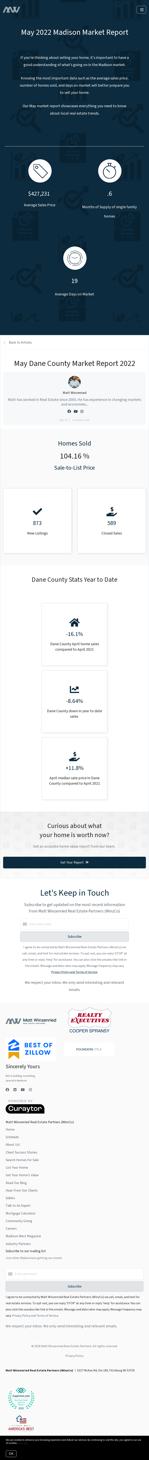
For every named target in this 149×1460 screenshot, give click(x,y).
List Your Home (17, 1167)
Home (10, 1129)
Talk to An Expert (18, 1205)
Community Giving (19, 1221)
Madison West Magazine (23, 1236)
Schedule (12, 1137)
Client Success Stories (21, 1152)
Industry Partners (18, 1243)
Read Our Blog (16, 1183)
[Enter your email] (78, 924)
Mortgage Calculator (21, 1213)
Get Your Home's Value (22, 1175)
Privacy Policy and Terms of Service (74, 972)
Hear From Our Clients (22, 1190)
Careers (11, 1228)
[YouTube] (23, 1089)
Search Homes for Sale (22, 1160)
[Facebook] (7, 1089)
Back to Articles (20, 342)
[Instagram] (30, 1089)
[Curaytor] (25, 1113)
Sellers (10, 1198)
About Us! (13, 1144)
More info (23, 1443)
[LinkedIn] (14, 1089)
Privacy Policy (74, 1356)
